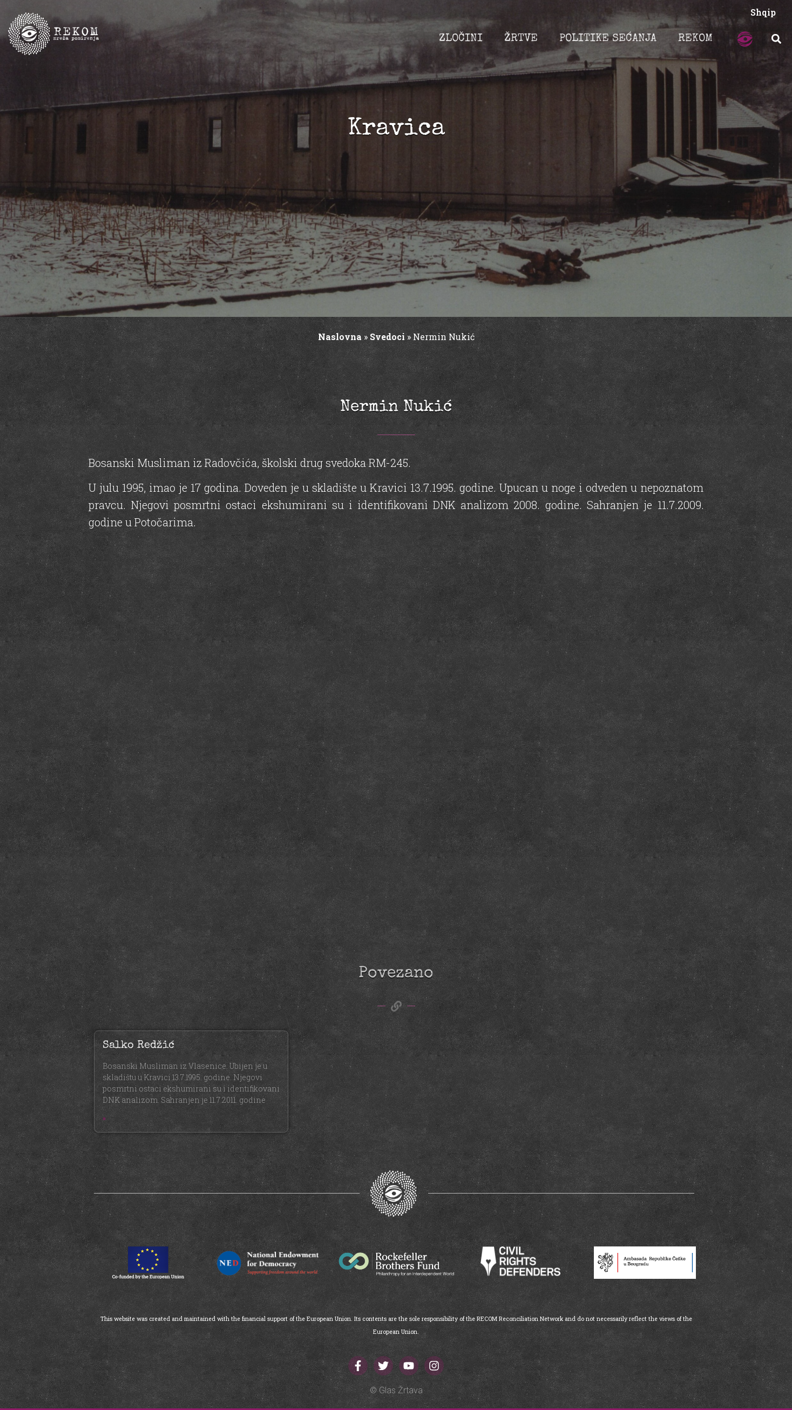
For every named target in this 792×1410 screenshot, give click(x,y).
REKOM (695, 38)
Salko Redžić (138, 1045)
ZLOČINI (461, 38)
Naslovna (340, 336)
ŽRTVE (521, 38)
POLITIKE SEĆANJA (607, 38)
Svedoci (387, 336)
